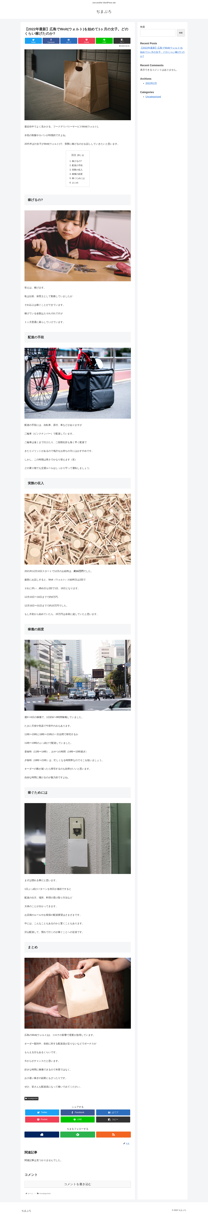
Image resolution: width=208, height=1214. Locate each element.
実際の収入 (77, 169)
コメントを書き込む (77, 1184)
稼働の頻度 (77, 174)
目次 (73, 155)
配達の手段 (77, 165)
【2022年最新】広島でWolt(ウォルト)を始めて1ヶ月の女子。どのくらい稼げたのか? (162, 52)
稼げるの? (77, 161)
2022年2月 (151, 83)
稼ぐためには (78, 178)
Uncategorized (31, 1098)
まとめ (75, 182)
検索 (142, 27)
